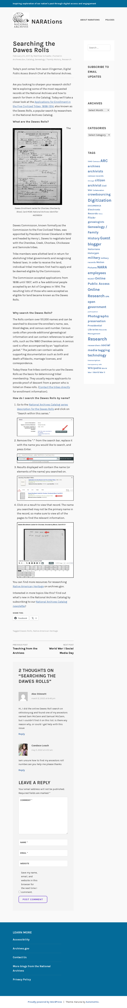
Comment (26, 800)
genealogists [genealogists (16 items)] (96, 221)
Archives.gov (19, 59)
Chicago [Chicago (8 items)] (91, 181)
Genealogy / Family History (48, 59)
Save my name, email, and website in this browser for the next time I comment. (29, 882)
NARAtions (48, 21)
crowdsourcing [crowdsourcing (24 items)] (99, 194)
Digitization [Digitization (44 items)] (99, 200)
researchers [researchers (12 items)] (94, 345)
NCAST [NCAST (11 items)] (91, 278)
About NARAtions (90, 20)
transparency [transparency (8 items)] (93, 364)
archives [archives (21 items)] (94, 166)
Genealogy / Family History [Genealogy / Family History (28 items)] (97, 232)
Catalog (30, 59)
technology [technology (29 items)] (97, 355)
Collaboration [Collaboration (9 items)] (98, 190)
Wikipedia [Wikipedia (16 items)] (94, 368)
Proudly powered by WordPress (45, 1002)
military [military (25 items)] (94, 258)
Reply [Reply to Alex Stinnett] (22, 734)
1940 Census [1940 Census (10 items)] (94, 161)
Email (24, 853)
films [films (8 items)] (100, 214)
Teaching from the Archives (28, 649)
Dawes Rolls (26, 631)
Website (24, 864)
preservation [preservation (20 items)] (97, 321)
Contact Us (20, 957)
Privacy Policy (22, 980)
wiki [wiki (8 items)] (100, 364)
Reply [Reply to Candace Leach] (22, 770)
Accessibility (21, 939)
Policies (109, 20)
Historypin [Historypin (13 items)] (93, 253)
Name (24, 843)
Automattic (93, 1002)
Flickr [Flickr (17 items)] (92, 217)
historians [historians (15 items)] (94, 249)
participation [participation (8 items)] (93, 312)
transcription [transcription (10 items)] (94, 360)
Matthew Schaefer (42, 56)
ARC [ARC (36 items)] (104, 161)
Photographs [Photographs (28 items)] (98, 316)
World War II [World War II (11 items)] (99, 372)
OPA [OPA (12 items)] (107, 296)
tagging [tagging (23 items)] (104, 350)
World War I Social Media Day (58, 649)
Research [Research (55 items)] (97, 339)
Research (66, 59)
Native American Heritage (28, 587)
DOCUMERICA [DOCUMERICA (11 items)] (94, 205)
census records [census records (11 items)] (96, 176)
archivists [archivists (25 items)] (95, 171)
